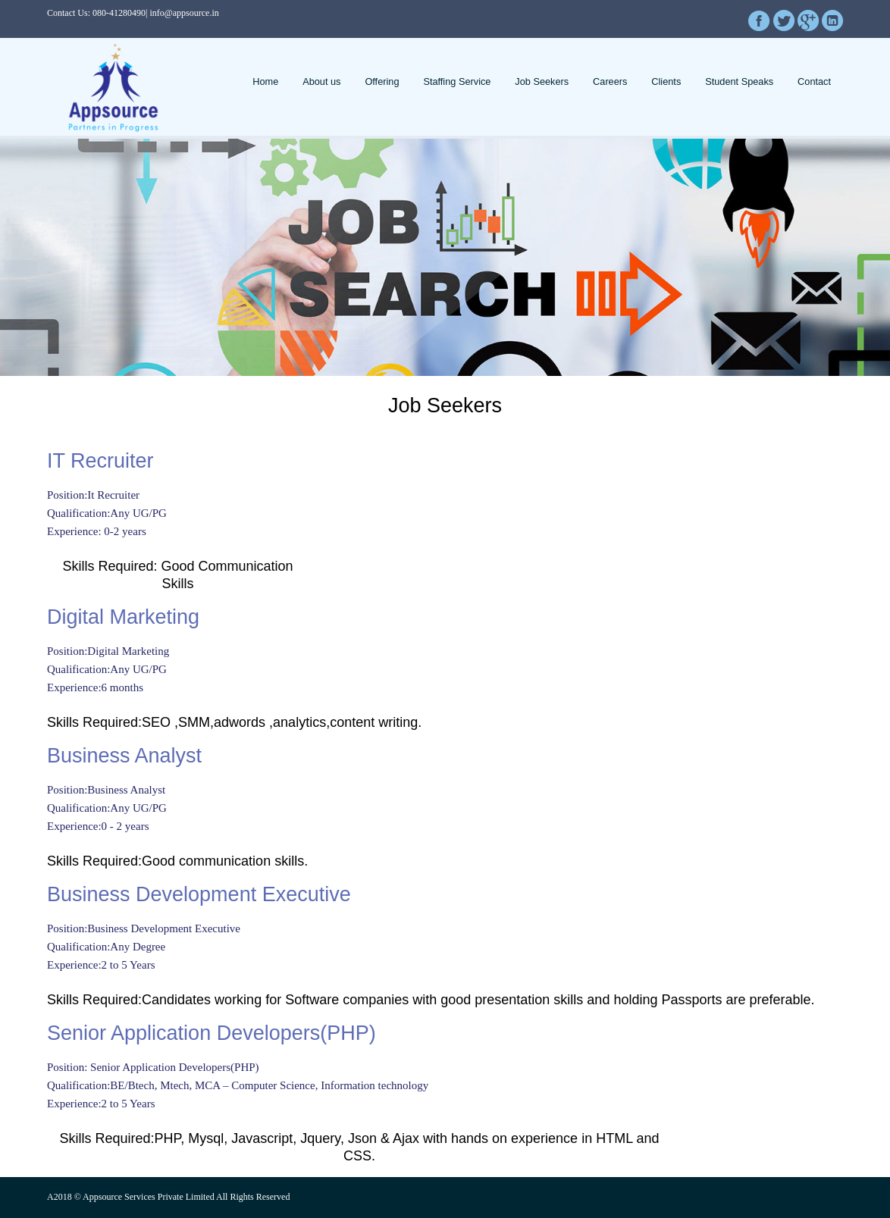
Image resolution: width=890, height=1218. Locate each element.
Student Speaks (739, 81)
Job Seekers (542, 81)
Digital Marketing (123, 617)
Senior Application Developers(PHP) (211, 1033)
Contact (814, 81)
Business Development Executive (199, 894)
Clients (666, 81)
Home (265, 81)
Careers (610, 81)
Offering (382, 81)
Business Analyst (124, 755)
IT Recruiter (100, 460)
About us (321, 81)
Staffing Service (456, 81)
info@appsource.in (183, 13)
